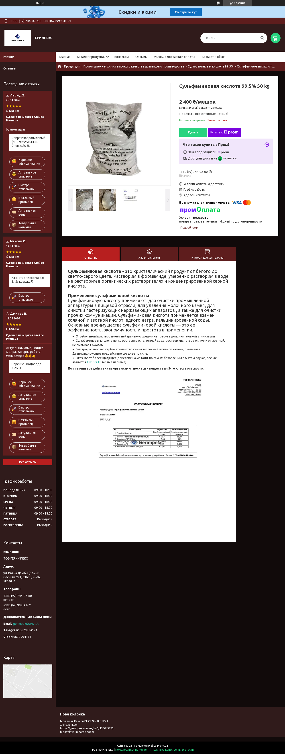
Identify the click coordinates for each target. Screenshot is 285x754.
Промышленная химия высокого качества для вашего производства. (134, 66)
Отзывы (141, 57)
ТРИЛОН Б (94, 362)
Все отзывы (28, 462)
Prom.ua (162, 745)
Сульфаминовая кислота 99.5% (211, 66)
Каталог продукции (91, 57)
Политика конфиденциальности (173, 749)
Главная (64, 57)
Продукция (72, 66)
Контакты (121, 57)
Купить (193, 132)
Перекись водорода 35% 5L (26, 366)
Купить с (224, 132)
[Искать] (262, 38)
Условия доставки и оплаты (174, 57)
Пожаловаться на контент (132, 749)
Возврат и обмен (214, 57)
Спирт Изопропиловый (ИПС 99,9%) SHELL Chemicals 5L (28, 141)
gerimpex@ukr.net (26, 623)
